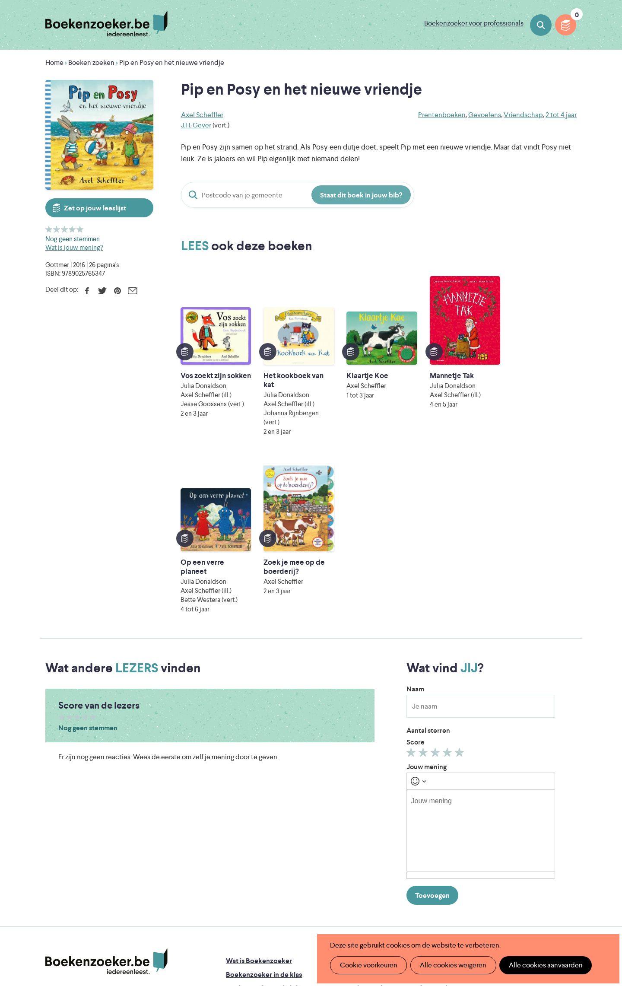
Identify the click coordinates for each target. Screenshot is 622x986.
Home (54, 62)
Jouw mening (426, 589)
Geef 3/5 (64, 229)
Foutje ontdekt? (369, 783)
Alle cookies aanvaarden (543, 965)
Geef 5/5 (80, 229)
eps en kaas (445, 914)
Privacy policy (555, 781)
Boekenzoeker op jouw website (394, 797)
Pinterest (117, 290)
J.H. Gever (196, 125)
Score (415, 564)
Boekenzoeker (106, 24)
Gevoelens (484, 114)
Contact (358, 838)
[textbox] (480, 653)
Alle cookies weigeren (451, 965)
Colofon (358, 824)
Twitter (102, 290)
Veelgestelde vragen (257, 852)
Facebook (87, 290)
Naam (415, 511)
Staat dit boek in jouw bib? (361, 195)
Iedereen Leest (351, 878)
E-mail (132, 290)
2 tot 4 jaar (561, 114)
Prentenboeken (442, 114)
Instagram (569, 819)
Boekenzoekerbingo (258, 824)
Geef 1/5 (49, 229)
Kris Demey (366, 914)
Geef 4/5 (72, 229)
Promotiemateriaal (254, 838)
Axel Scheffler (202, 114)
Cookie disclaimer (549, 791)
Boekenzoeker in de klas (264, 797)
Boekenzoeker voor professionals (474, 23)
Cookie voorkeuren (368, 965)
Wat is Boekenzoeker (259, 783)
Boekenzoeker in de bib (263, 810)
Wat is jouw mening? (74, 247)
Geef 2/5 (56, 229)
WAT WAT (304, 902)
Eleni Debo (290, 914)
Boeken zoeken (541, 25)
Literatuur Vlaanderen (536, 878)
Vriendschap (523, 114)
